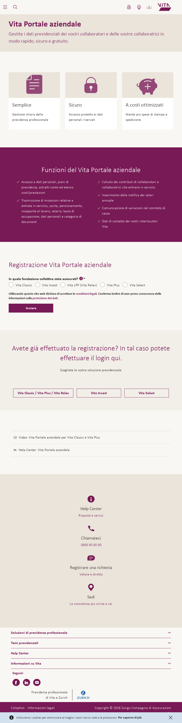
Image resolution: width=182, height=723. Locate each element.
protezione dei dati (45, 298)
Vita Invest (49, 285)
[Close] (170, 717)
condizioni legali (86, 293)
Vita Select (137, 285)
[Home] (168, 7)
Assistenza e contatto (147, 711)
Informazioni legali (41, 708)
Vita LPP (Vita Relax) (82, 285)
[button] (5, 7)
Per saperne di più (130, 717)
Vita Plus (113, 285)
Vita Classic (24, 285)
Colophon (18, 708)
